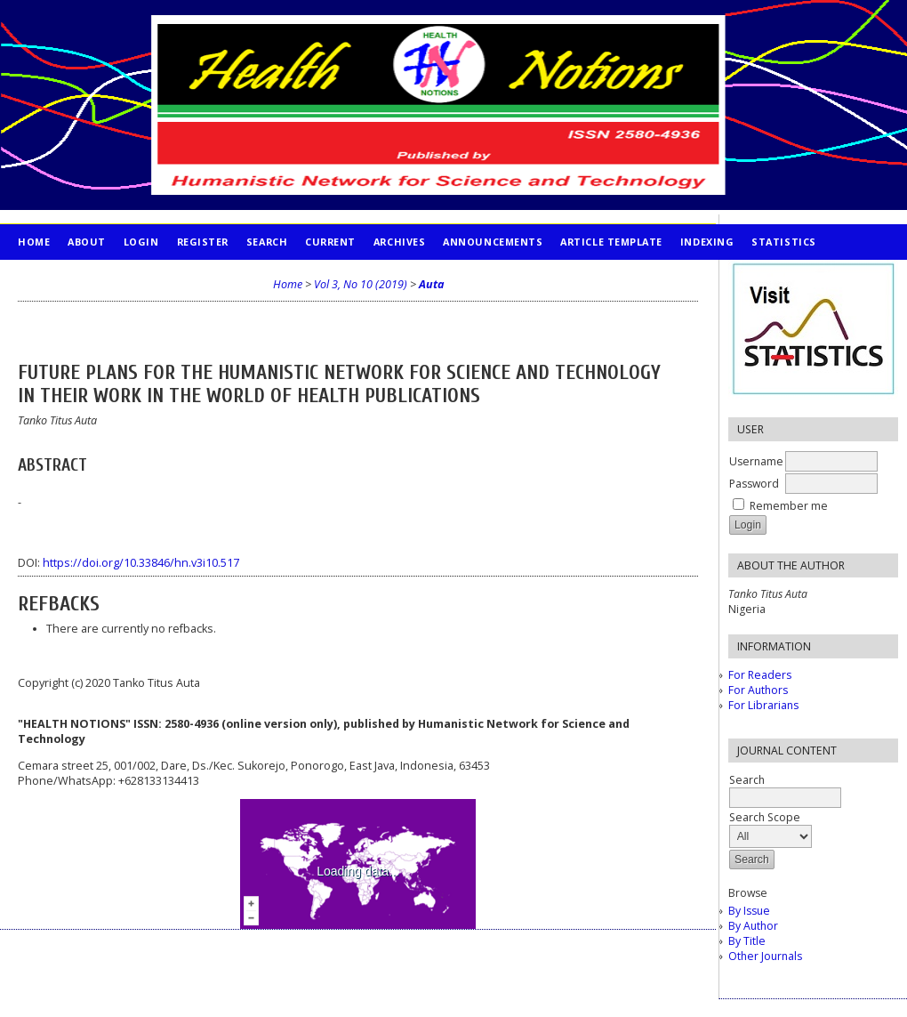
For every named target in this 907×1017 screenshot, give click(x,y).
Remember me (789, 505)
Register (203, 241)
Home (34, 241)
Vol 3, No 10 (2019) (360, 284)
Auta (431, 284)
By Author (753, 925)
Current (330, 241)
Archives (399, 241)
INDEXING (707, 241)
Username (756, 461)
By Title (747, 940)
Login (141, 241)
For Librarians (763, 705)
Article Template (611, 241)
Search (266, 241)
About (87, 241)
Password (754, 483)
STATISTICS (783, 241)
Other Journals (765, 956)
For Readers (759, 674)
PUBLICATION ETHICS (76, 277)
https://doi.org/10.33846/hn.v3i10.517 (141, 562)
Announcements (492, 241)
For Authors (758, 690)
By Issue (749, 910)
